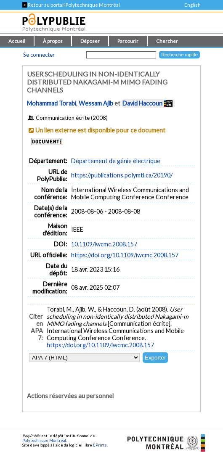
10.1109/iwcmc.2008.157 (104, 244)
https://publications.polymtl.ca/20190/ (122, 175)
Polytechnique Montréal (44, 440)
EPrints (100, 445)
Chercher (167, 41)
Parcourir (127, 41)
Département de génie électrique (115, 160)
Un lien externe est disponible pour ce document (100, 130)
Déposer (90, 41)
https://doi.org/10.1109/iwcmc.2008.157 (124, 255)
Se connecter (39, 54)
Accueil (16, 41)
